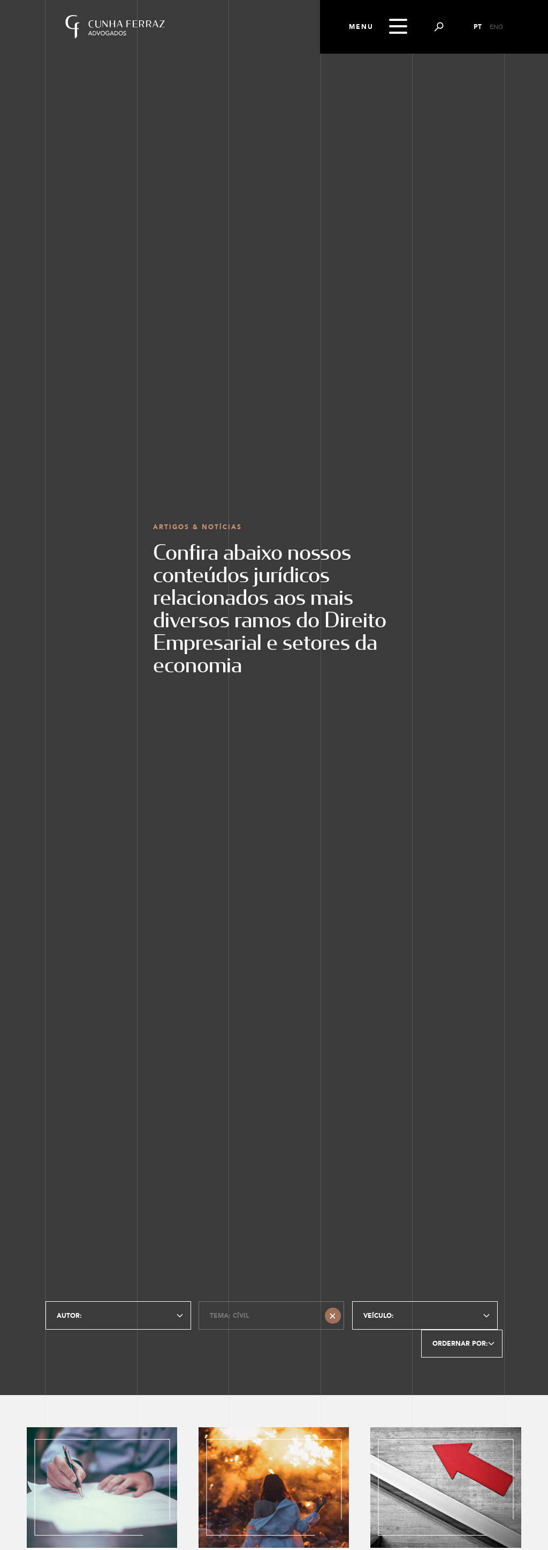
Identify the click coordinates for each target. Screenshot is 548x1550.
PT (478, 27)
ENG (496, 27)
